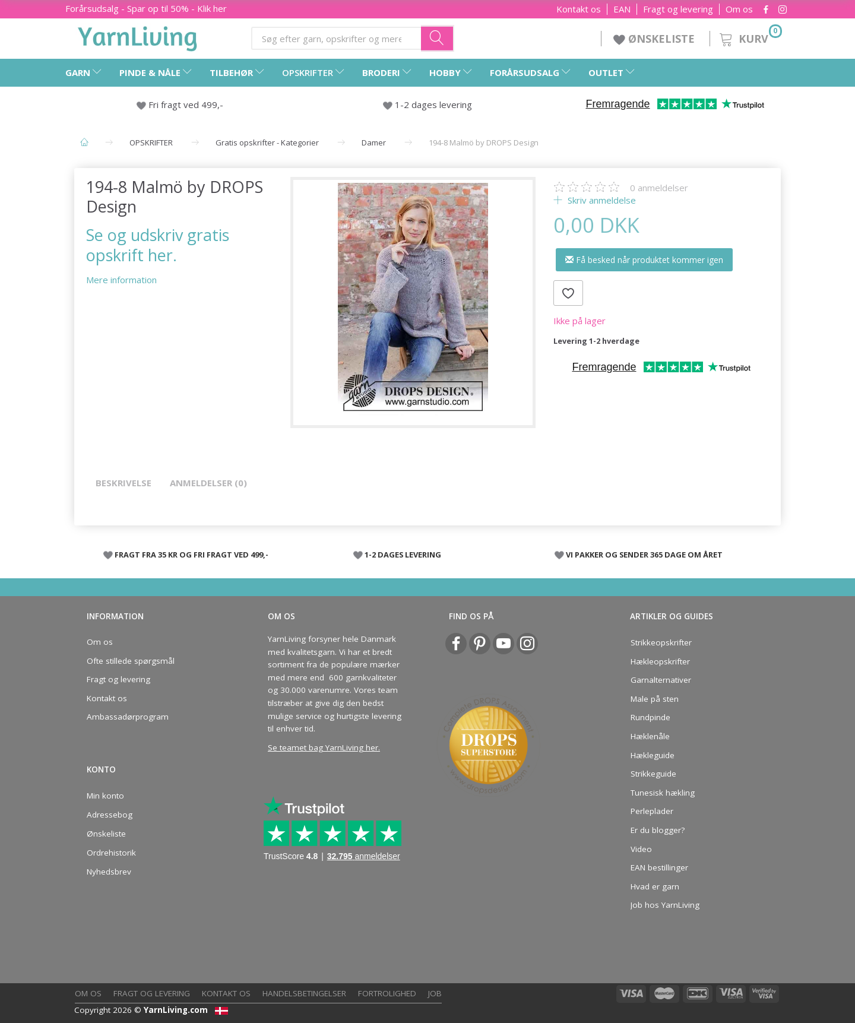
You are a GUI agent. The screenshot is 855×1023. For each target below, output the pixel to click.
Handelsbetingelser (304, 993)
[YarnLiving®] (137, 36)
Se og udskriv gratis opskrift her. (157, 244)
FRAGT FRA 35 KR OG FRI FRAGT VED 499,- (191, 554)
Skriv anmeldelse (600, 200)
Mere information (121, 280)
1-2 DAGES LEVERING (403, 554)
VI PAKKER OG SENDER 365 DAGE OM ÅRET (644, 554)
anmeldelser (659, 188)
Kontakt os (578, 9)
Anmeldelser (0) (208, 483)
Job (435, 993)
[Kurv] (749, 37)
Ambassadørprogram (128, 716)
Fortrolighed (387, 993)
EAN (622, 9)
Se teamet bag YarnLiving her (323, 747)
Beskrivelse (123, 483)
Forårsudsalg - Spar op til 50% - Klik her (146, 8)
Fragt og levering (678, 9)
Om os (739, 9)
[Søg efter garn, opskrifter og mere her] (437, 38)
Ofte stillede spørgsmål (131, 660)
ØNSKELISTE (655, 38)
